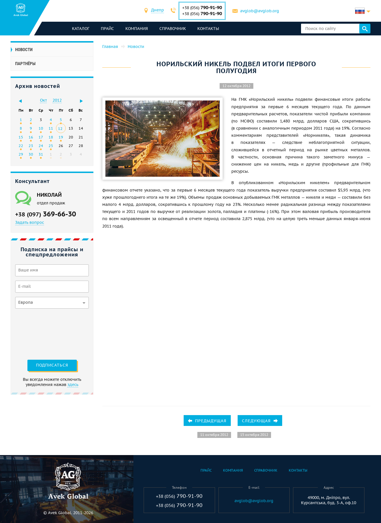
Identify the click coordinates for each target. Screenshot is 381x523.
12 (60, 128)
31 (41, 154)
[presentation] (38, 333)
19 (61, 137)
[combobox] (157, 10)
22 (21, 145)
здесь (72, 384)
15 (21, 137)
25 (51, 145)
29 (21, 154)
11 (51, 128)
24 (41, 145)
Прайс (107, 28)
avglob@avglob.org (259, 10)
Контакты (208, 28)
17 (41, 137)
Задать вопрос (29, 222)
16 (31, 137)
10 (41, 128)
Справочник (172, 28)
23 (31, 145)
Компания (136, 28)
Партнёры (25, 63)
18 (51, 137)
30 (31, 154)
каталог (80, 28)
